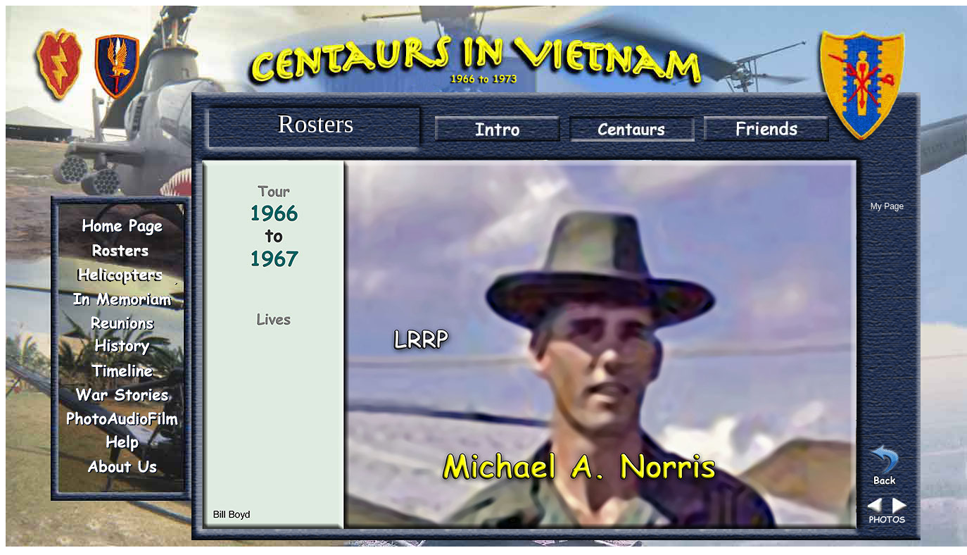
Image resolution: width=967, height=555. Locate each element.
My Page (887, 206)
